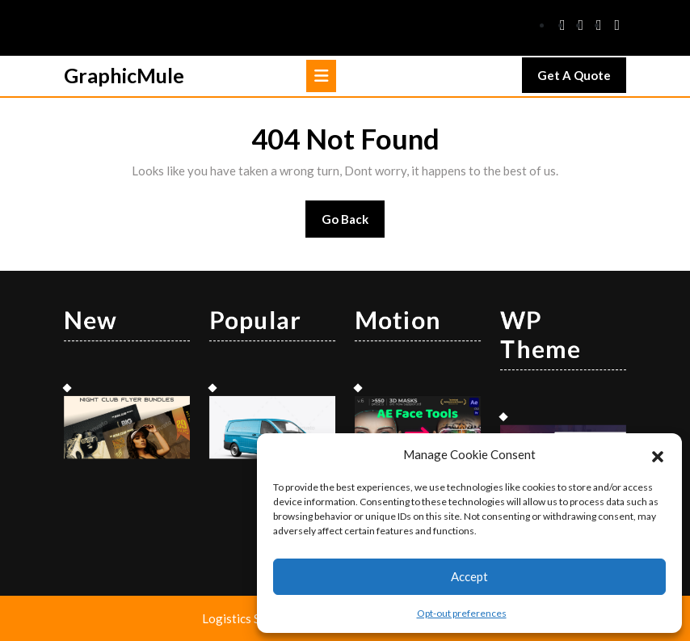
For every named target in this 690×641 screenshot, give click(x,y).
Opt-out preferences (462, 613)
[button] (658, 454)
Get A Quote (581, 79)
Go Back (353, 224)
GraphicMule (124, 75)
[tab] (321, 76)
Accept (469, 576)
